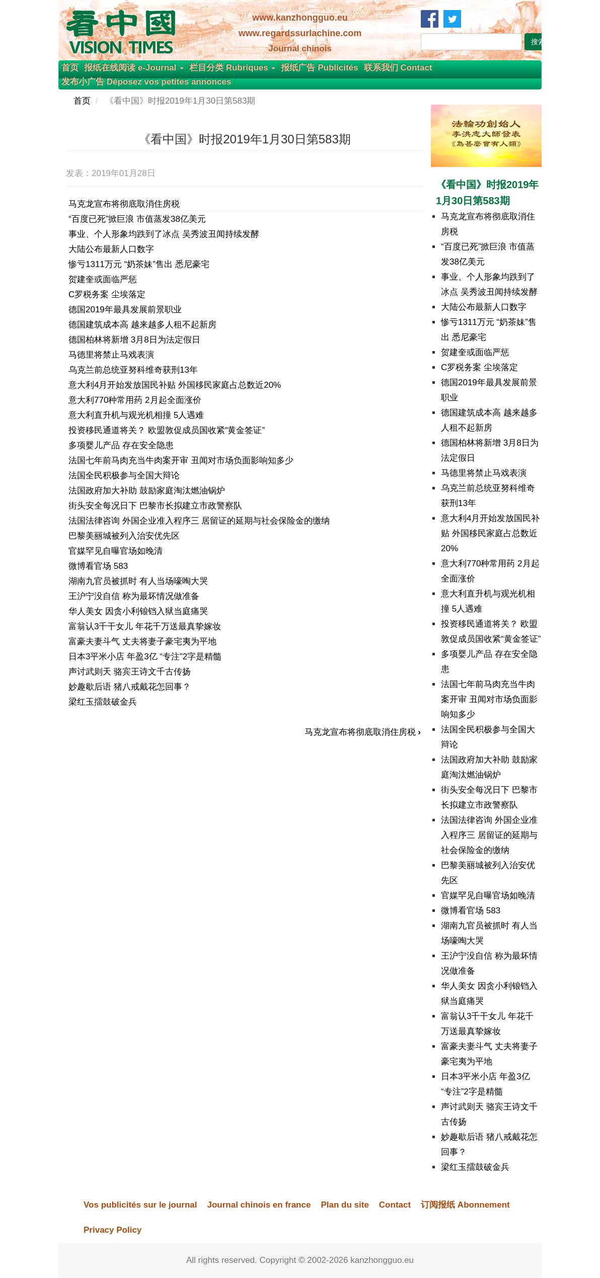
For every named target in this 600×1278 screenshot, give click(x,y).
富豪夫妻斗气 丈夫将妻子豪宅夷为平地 (142, 641)
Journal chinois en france (259, 1205)
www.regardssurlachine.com (300, 33)
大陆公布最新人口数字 (111, 249)
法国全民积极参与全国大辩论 (124, 475)
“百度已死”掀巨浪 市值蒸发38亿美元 (137, 219)
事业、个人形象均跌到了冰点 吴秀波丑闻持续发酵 (163, 234)
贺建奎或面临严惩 (102, 279)
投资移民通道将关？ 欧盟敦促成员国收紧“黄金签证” (166, 430)
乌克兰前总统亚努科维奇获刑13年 (133, 370)
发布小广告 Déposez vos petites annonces (146, 82)
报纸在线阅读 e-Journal (134, 67)
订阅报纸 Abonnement (465, 1205)
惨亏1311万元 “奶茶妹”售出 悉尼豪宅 (138, 264)
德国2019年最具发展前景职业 (125, 309)
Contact (395, 1205)
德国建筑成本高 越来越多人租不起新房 (142, 324)
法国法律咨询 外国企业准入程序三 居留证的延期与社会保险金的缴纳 (199, 521)
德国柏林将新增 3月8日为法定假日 (134, 340)
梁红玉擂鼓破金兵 (102, 702)
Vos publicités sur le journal (140, 1205)
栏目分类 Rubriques (232, 67)
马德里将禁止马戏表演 (111, 355)
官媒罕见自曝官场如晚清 (115, 551)
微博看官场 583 (98, 566)
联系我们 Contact (398, 67)
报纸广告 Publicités (319, 67)
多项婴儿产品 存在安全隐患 (121, 445)
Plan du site (344, 1205)
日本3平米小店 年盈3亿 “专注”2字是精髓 (144, 656)
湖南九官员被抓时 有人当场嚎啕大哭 (138, 581)
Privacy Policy (112, 1230)
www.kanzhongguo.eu (299, 18)
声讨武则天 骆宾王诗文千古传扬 (129, 671)
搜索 (538, 42)
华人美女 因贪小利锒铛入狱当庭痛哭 (138, 611)
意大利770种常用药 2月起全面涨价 (134, 400)
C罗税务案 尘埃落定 (106, 294)
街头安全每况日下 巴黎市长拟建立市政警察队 (155, 505)
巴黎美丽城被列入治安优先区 (124, 536)
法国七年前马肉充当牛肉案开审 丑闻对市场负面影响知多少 (180, 460)
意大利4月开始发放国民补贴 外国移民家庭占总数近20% (174, 385)
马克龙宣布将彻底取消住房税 (124, 204)
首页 (70, 67)
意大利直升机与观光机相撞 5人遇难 (136, 415)
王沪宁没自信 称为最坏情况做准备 (133, 596)
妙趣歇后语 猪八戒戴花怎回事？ (129, 687)
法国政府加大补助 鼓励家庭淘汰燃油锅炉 (146, 490)
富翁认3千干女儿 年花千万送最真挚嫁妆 (144, 626)
